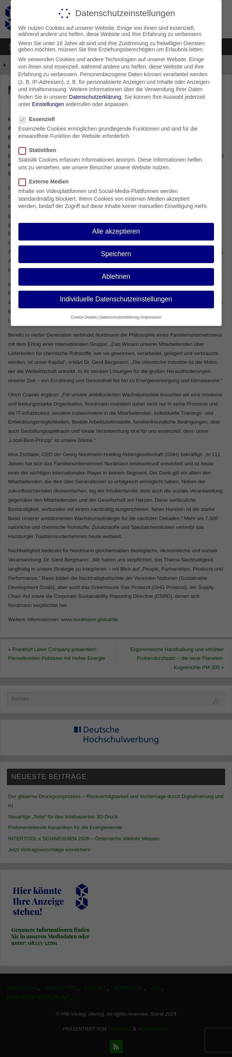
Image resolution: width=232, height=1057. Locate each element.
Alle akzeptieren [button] (116, 231)
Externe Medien (46, 181)
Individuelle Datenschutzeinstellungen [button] (116, 299)
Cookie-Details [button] (84, 316)
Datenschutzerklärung (95, 96)
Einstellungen (48, 104)
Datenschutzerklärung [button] (119, 316)
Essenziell (40, 119)
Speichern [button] (116, 254)
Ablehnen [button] (116, 276)
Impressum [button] (151, 316)
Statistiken (40, 150)
